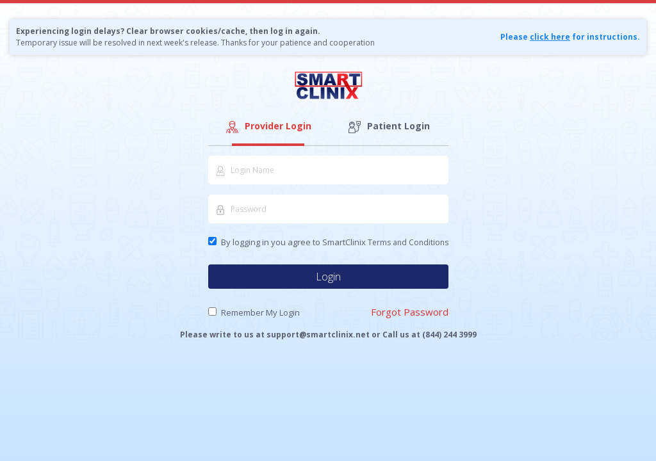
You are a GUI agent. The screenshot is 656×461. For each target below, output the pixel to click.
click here (550, 36)
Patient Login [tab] (388, 126)
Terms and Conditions (408, 242)
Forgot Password (409, 311)
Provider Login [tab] (267, 126)
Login (328, 277)
